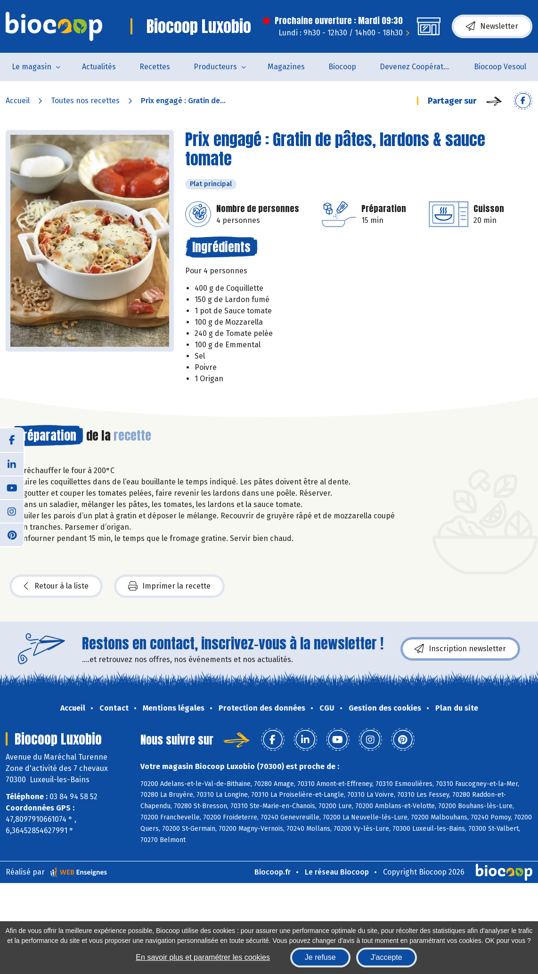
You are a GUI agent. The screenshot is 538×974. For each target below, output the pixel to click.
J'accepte (386, 957)
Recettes (154, 66)
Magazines (286, 66)
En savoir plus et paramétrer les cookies (203, 957)
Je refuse (320, 957)
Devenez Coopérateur (417, 66)
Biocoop (342, 66)
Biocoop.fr (272, 872)
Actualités (99, 66)
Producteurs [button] (215, 66)
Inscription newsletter (460, 649)
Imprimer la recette (169, 586)
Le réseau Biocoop (337, 872)
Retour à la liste (56, 586)
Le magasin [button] (31, 66)
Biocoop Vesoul (500, 66)
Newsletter (492, 26)
